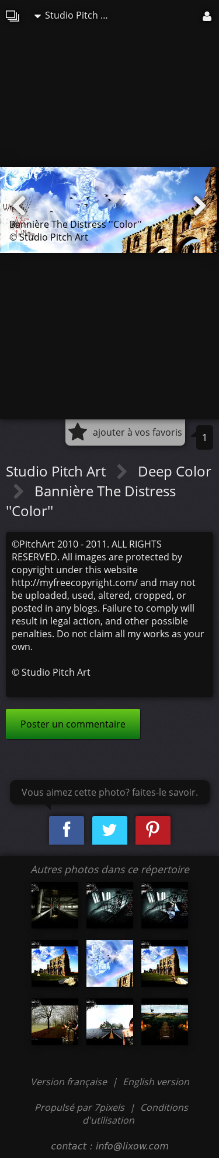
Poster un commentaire (73, 724)
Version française (69, 1081)
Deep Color (174, 471)
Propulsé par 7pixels (79, 1107)
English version (156, 1081)
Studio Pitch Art (74, 15)
